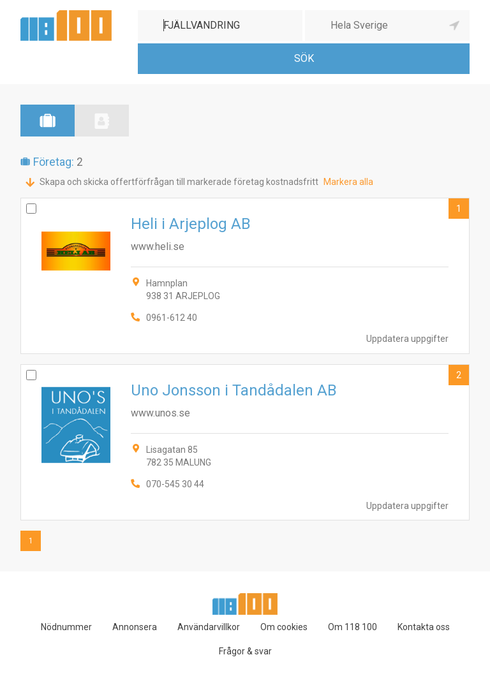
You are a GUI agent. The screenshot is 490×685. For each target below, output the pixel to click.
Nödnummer (66, 627)
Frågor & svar (245, 651)
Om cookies (284, 627)
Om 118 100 (352, 627)
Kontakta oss (423, 627)
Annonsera (134, 627)
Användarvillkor (208, 627)
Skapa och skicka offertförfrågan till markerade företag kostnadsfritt (179, 182)
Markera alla (348, 182)
